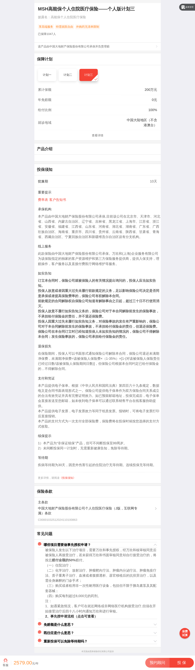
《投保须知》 (67, 477)
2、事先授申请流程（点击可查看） (71, 616)
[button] (97, 544)
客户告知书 (57, 200)
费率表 (43, 200)
